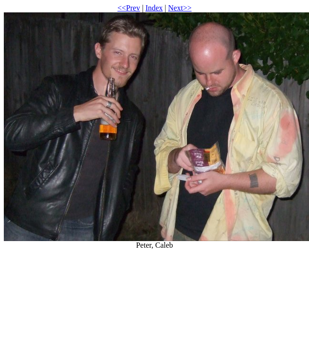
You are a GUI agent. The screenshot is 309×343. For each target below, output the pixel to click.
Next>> (180, 8)
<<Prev (128, 8)
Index (154, 8)
